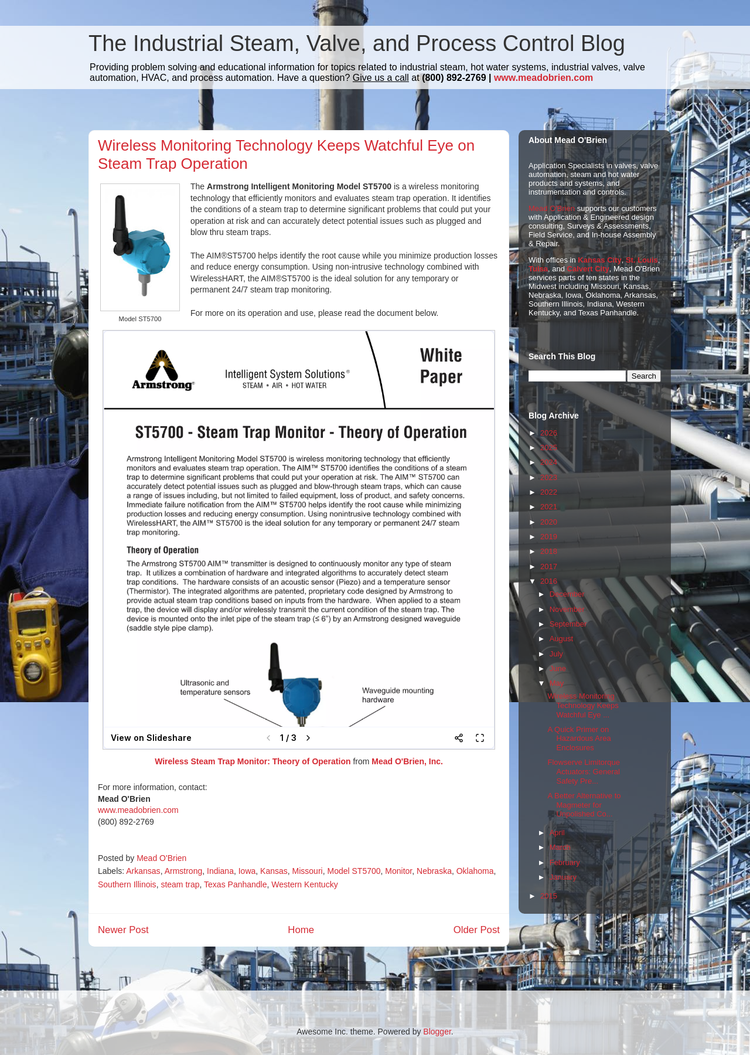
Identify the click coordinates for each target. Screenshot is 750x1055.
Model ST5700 (353, 871)
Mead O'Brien (552, 208)
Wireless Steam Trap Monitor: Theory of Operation (252, 761)
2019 (548, 536)
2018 (548, 551)
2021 (548, 506)
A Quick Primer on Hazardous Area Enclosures (579, 738)
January (563, 877)
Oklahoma (475, 871)
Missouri (307, 871)
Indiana (220, 871)
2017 (548, 566)
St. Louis (642, 260)
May (557, 683)
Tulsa (538, 268)
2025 (548, 447)
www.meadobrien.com (543, 78)
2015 (548, 895)
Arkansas (143, 871)
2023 (548, 477)
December (567, 594)
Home (301, 929)
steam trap (180, 884)
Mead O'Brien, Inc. (407, 761)
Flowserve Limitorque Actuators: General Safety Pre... (583, 771)
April (557, 832)
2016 (548, 581)
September (568, 624)
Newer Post (123, 929)
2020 (548, 522)
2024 (548, 462)
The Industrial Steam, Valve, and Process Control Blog (356, 43)
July (556, 653)
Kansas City (599, 260)
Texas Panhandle (235, 884)
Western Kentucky (304, 884)
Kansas (274, 871)
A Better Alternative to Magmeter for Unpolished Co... (584, 804)
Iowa (247, 871)
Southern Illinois (127, 884)
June (558, 668)
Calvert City (588, 268)
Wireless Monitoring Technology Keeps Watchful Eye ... (582, 705)
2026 (548, 432)
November (567, 609)
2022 (548, 492)
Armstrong (184, 871)
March (560, 847)
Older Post (477, 929)
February (565, 862)
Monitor (398, 871)
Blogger (437, 1031)
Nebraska (434, 871)
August (561, 638)
